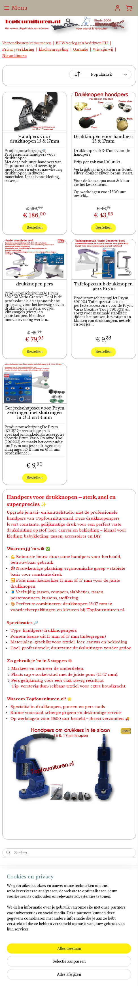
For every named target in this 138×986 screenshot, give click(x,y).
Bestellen (35, 227)
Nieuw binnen (14, 55)
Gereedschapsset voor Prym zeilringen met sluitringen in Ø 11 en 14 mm (34, 413)
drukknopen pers (34, 284)
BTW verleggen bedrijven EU (82, 43)
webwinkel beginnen (101, 966)
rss (78, 966)
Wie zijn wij (103, 49)
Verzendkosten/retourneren (26, 43)
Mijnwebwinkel (71, 975)
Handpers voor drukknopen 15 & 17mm (34, 139)
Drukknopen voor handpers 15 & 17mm (103, 139)
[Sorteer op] (100, 74)
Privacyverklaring (18, 49)
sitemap (66, 966)
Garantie (80, 49)
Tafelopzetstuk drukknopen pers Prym (103, 286)
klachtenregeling (54, 49)
